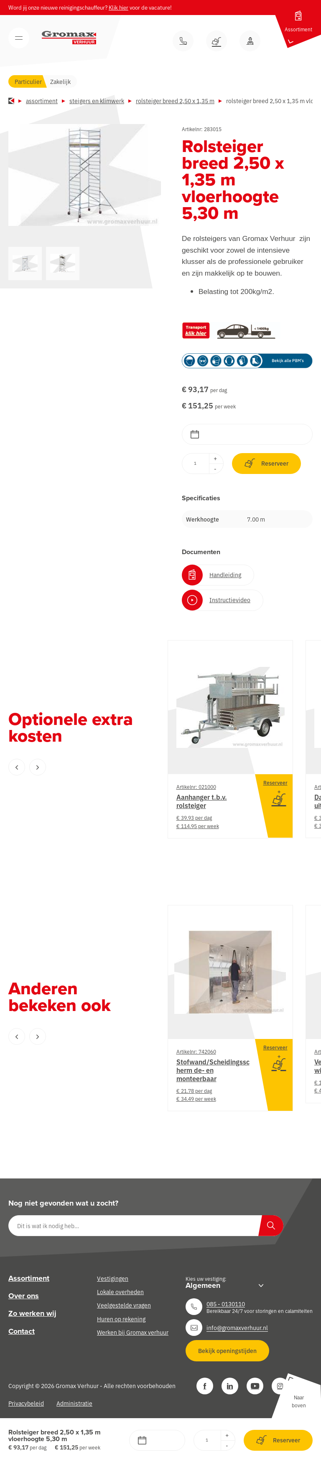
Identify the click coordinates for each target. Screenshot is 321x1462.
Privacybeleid (26, 1403)
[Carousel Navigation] (71, 767)
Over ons (23, 1295)
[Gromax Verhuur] (69, 37)
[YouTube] (255, 1386)
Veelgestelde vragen (124, 1305)
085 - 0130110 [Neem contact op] (225, 1304)
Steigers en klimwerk (96, 100)
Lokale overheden (120, 1291)
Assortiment (42, 100)
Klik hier (118, 7)
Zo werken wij (32, 1313)
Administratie (74, 1403)
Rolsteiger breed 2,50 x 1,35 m (175, 100)
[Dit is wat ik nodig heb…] (145, 1225)
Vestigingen (112, 1278)
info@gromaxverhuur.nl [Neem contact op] (237, 1327)
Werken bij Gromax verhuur (132, 1332)
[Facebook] (204, 1386)
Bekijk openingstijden (227, 1350)
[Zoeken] (270, 1225)
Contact (21, 1331)
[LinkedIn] (230, 1386)
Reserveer (266, 463)
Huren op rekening (121, 1319)
